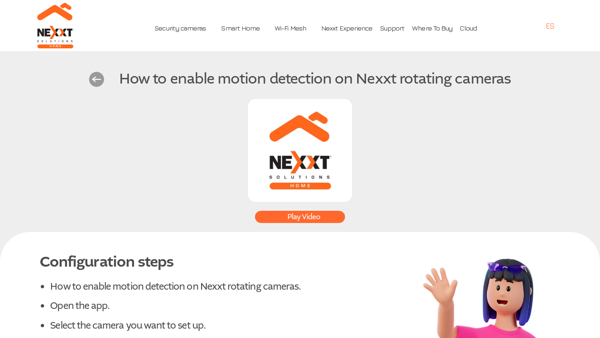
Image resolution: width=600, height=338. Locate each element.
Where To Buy (432, 28)
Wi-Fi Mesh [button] (290, 28)
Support (392, 28)
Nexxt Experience (346, 28)
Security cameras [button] (180, 28)
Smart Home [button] (240, 28)
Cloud (468, 28)
